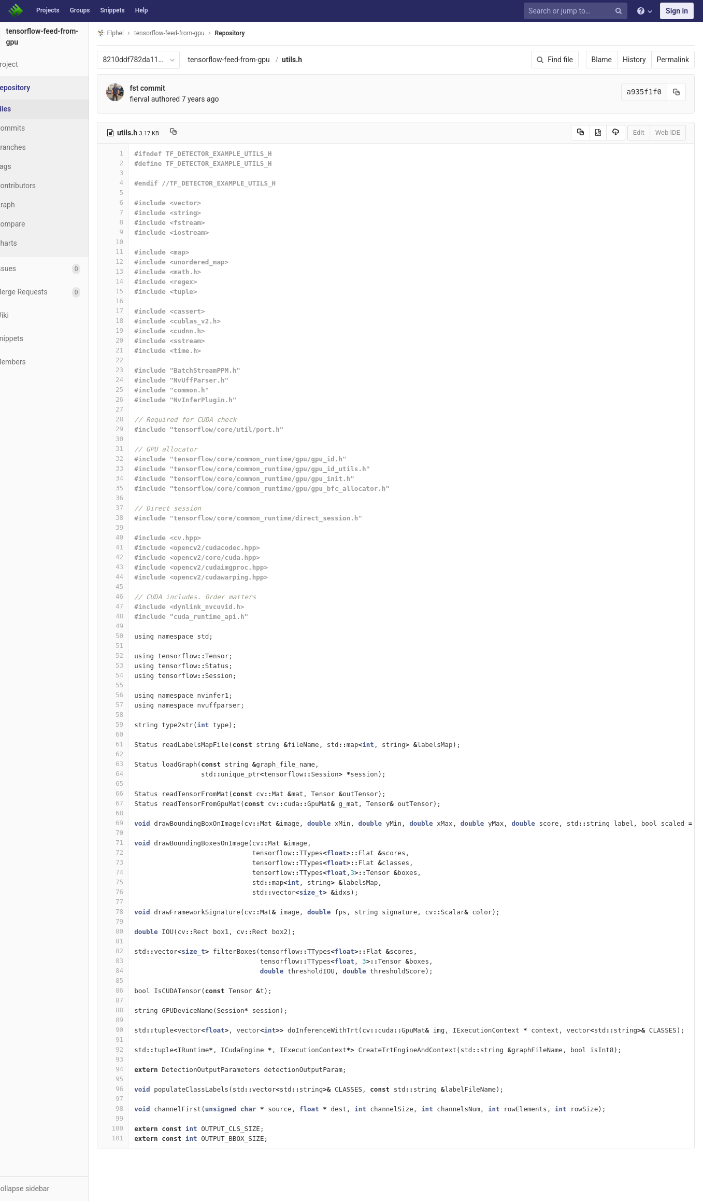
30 (138, 439)
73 (138, 862)
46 (138, 596)
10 (138, 242)
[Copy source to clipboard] (580, 132)
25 (138, 389)
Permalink (673, 59)
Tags (28, 166)
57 (138, 705)
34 (138, 478)
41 (138, 547)
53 (138, 665)
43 (138, 567)
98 (138, 1108)
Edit (638, 132)
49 (138, 626)
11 (138, 252)
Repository (255, 33)
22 (138, 360)
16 (138, 301)
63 (138, 764)
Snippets (112, 10)
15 (138, 291)
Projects (48, 10)
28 (138, 419)
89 (138, 1020)
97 (138, 1099)
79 (138, 921)
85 (138, 980)
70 (138, 833)
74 (138, 872)
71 (138, 842)
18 (138, 320)
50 (138, 636)
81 (138, 941)
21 (138, 350)
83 (138, 961)
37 (138, 508)
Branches (36, 147)
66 (138, 793)
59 (138, 724)
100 (138, 1128)
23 (138, 370)
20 (138, 340)
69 (138, 823)
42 (138, 557)
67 (138, 803)
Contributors (41, 185)
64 (138, 774)
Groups (80, 10)
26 (138, 399)
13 (138, 271)
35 (138, 488)
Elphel (135, 33)
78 (138, 911)
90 (138, 1030)
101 (138, 1138)
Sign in (677, 11)
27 (138, 409)
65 (138, 783)
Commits (35, 128)
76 (138, 892)
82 (138, 951)
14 (138, 281)
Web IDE (667, 132)
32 (138, 458)
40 (138, 537)
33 (138, 468)
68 (138, 813)
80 (138, 931)
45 (138, 586)
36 (138, 498)
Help (141, 10)
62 (138, 754)
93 (138, 1059)
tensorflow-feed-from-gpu (254, 59)
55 (138, 685)
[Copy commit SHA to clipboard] (676, 92)
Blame (602, 59)
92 (138, 1049)
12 (138, 261)
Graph (30, 205)
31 (138, 449)
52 (138, 655)
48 (138, 616)
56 (138, 695)
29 (138, 429)
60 (138, 734)
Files (28, 109)
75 (138, 882)
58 (138, 714)
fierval (165, 99)
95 (138, 1079)
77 (138, 902)
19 (138, 330)
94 (138, 1069)
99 (138, 1118)
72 (138, 852)
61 (138, 744)
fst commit (172, 88)
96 (138, 1089)
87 (138, 1000)
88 (138, 1010)
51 (138, 645)
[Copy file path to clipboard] (198, 133)
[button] (56, 1188)
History (634, 59)
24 (138, 380)
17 (138, 311)
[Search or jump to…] (577, 11)
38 (138, 517)
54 (138, 675)
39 (138, 527)
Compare (35, 224)
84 (138, 970)
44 (138, 577)
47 (138, 606)
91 (138, 1039)
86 (138, 990)
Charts (31, 243)
